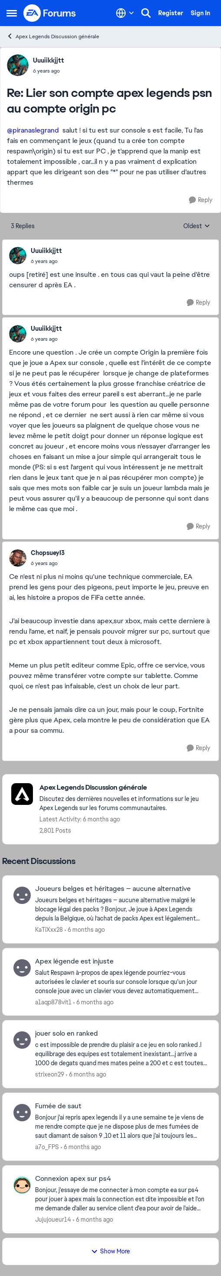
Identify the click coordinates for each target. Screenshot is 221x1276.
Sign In (200, 13)
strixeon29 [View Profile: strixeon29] (49, 1074)
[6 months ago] (85, 929)
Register (170, 13)
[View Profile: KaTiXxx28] (22, 895)
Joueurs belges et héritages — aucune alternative (113, 888)
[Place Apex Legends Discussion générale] (124, 787)
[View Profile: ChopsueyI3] (17, 558)
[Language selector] (125, 13)
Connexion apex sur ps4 (73, 1178)
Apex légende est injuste (74, 961)
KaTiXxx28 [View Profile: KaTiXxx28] (49, 930)
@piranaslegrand (33, 130)
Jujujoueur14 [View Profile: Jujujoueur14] (53, 1219)
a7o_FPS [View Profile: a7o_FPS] (47, 1147)
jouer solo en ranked (66, 1033)
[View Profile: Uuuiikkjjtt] (18, 65)
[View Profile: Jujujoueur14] (22, 1185)
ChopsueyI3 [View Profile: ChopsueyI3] (48, 553)
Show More (110, 1251)
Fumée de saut (58, 1106)
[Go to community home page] (49, 13)
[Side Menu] (11, 13)
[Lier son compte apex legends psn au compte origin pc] (48, 71)
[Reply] (200, 200)
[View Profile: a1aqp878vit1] (22, 968)
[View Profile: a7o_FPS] (22, 1112)
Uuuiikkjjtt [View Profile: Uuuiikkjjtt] (48, 60)
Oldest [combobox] (196, 226)
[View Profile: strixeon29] (22, 1040)
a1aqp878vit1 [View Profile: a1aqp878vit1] (53, 1002)
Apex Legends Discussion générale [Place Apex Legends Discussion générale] (52, 36)
